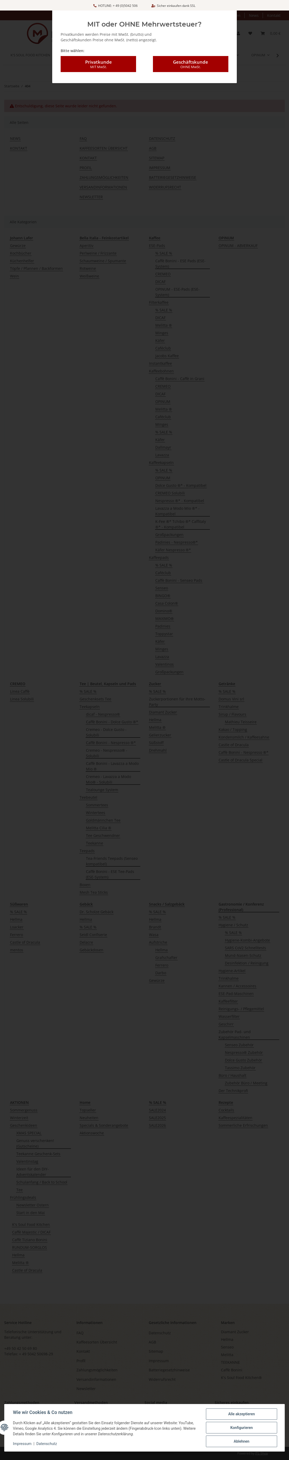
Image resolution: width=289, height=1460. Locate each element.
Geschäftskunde (190, 58)
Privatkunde (98, 58)
